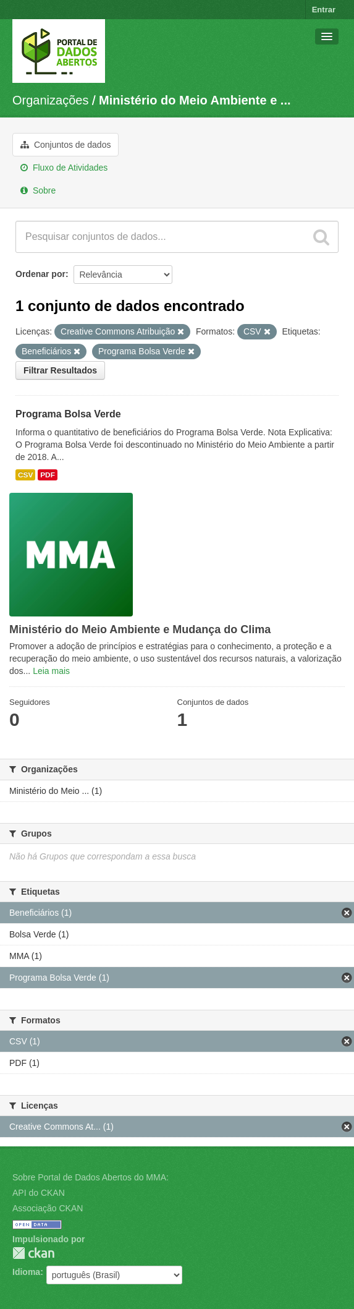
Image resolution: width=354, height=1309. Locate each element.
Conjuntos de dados (65, 145)
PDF (47, 475)
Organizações (50, 100)
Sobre (38, 190)
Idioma (26, 1272)
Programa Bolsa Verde (68, 414)
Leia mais (51, 671)
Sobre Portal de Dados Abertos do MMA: (90, 1177)
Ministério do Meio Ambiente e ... (194, 100)
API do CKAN (38, 1193)
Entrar (323, 9)
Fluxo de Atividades (63, 168)
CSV (25, 475)
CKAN (33, 1253)
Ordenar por (40, 274)
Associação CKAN (47, 1208)
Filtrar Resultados (60, 370)
